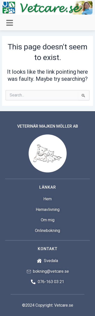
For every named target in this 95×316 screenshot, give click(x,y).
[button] (9, 23)
